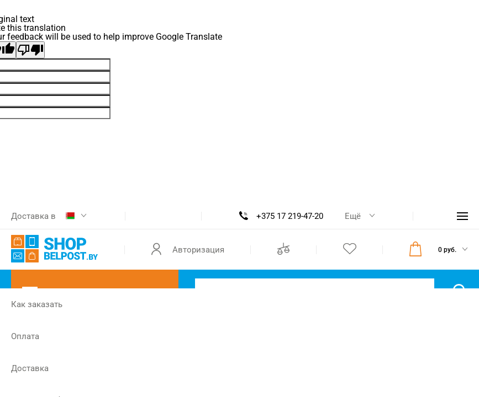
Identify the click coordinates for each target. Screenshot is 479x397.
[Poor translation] (30, 49)
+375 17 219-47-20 (289, 216)
